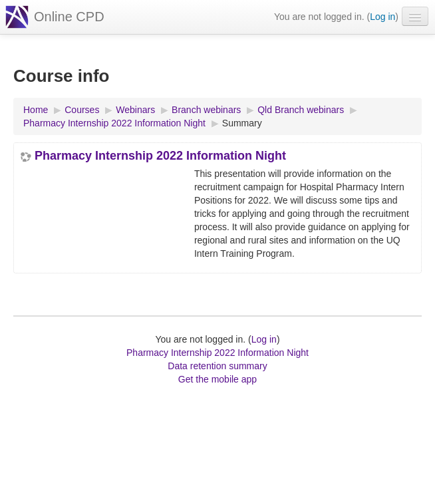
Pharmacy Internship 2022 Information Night (160, 156)
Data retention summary (217, 366)
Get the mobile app (217, 379)
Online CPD (69, 16)
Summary (242, 123)
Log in (382, 16)
